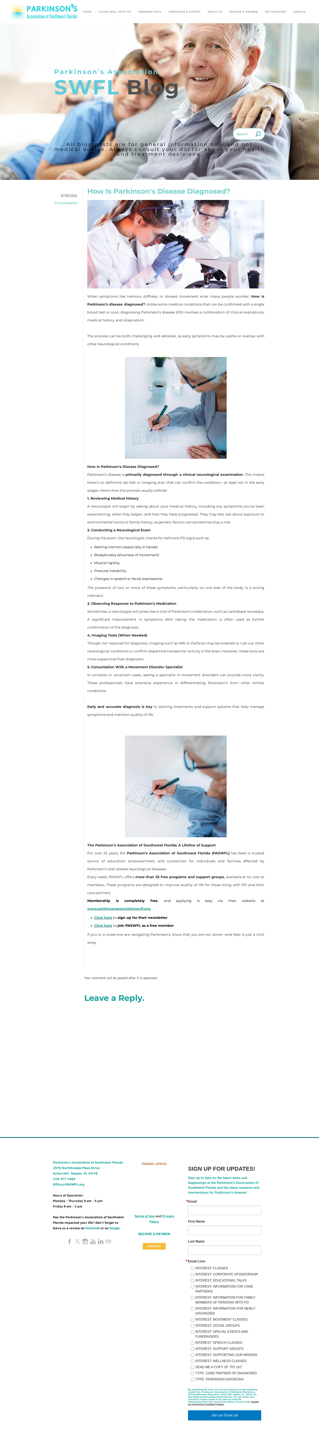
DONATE (300, 12)
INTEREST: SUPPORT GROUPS (219, 1350)
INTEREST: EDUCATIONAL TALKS (221, 1281)
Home (87, 12)
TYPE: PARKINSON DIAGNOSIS (219, 1380)
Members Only (150, 12)
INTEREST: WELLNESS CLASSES (221, 1362)
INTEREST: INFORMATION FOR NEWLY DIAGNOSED (225, 1312)
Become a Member (243, 12)
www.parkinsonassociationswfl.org (118, 910)
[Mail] (108, 1242)
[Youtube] (93, 1242)
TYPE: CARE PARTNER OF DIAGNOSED (226, 1374)
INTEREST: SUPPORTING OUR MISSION (226, 1356)
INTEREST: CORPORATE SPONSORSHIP (226, 1275)
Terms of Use (144, 1217)
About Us (215, 12)
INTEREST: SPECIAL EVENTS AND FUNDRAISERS (221, 1335)
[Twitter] (77, 1242)
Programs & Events (184, 12)
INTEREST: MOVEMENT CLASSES (221, 1320)
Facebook (92, 1229)
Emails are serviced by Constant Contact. (223, 1404)
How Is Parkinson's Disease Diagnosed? (158, 192)
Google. (115, 1229)
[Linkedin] (100, 1242)
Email (192, 1202)
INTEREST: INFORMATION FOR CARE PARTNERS (224, 1290)
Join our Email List (224, 1416)
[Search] (249, 135)
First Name (196, 1222)
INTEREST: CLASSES (211, 1269)
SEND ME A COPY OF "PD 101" (219, 1368)
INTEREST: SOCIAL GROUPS (217, 1327)
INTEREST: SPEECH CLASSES (218, 1344)
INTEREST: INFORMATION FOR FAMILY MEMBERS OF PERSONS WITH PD (225, 1301)
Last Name (196, 1242)
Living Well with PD (115, 12)
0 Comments (66, 204)
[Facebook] (69, 1242)
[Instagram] (85, 1242)
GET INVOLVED (275, 12)
